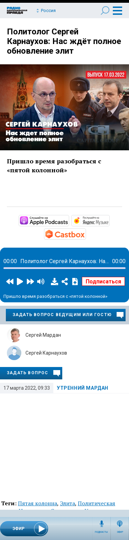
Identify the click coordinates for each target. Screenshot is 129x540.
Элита (67, 503)
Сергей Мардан (43, 335)
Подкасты (101, 532)
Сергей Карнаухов (46, 353)
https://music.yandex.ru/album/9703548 (109, 220)
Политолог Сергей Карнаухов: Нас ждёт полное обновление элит (64, 41)
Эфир (120, 532)
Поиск (105, 10)
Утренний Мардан (82, 388)
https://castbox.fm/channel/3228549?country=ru (85, 233)
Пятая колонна (37, 503)
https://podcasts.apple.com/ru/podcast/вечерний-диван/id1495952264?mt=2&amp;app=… (68, 220)
